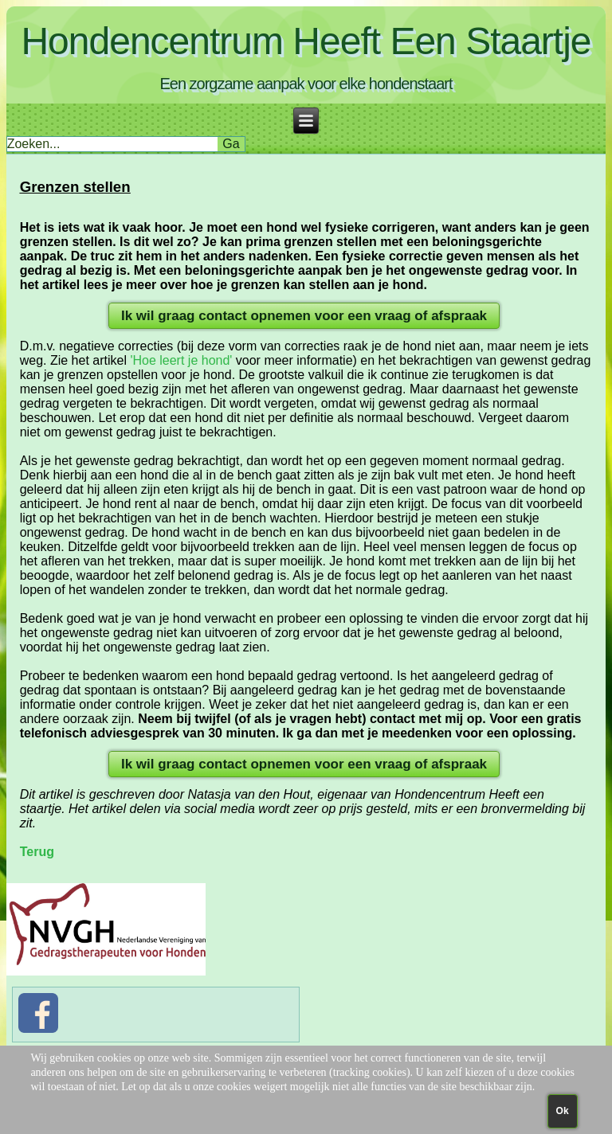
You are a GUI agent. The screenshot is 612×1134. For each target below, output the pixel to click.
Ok (562, 1110)
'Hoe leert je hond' (181, 360)
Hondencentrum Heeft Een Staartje (305, 41)
